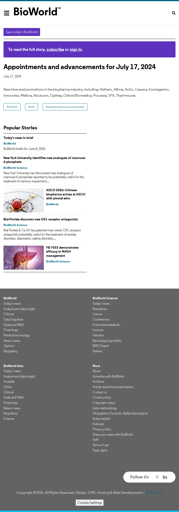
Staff (95, 440)
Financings (10, 330)
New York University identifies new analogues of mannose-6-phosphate (44, 160)
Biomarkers (100, 309)
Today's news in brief (18, 138)
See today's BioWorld (22, 32)
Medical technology (16, 335)
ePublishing (154, 492)
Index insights (101, 419)
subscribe (55, 49)
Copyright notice (104, 403)
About (97, 371)
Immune (98, 330)
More (96, 366)
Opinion (8, 346)
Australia (8, 381)
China (7, 387)
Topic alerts (100, 450)
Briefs (31, 107)
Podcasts (98, 424)
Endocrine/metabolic (106, 325)
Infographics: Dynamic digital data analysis (120, 413)
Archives (98, 381)
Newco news (11, 341)
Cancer (97, 314)
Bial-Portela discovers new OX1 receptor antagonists (40, 219)
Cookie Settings (89, 502)
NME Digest (101, 346)
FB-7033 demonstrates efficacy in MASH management (62, 251)
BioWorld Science (15, 168)
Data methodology (105, 408)
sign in (76, 49)
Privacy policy (102, 429)
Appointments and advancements (65, 107)
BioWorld (12, 107)
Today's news (12, 303)
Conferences (101, 319)
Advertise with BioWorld (108, 376)
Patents (97, 351)
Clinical (8, 314)
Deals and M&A (13, 325)
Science (8, 419)
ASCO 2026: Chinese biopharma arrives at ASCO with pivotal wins (65, 194)
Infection (98, 335)
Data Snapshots (13, 319)
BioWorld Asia (13, 366)
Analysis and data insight (19, 309)
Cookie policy (102, 397)
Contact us (100, 392)
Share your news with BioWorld (113, 434)
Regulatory (10, 351)
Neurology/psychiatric (107, 341)
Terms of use (101, 445)
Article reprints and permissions (113, 387)
